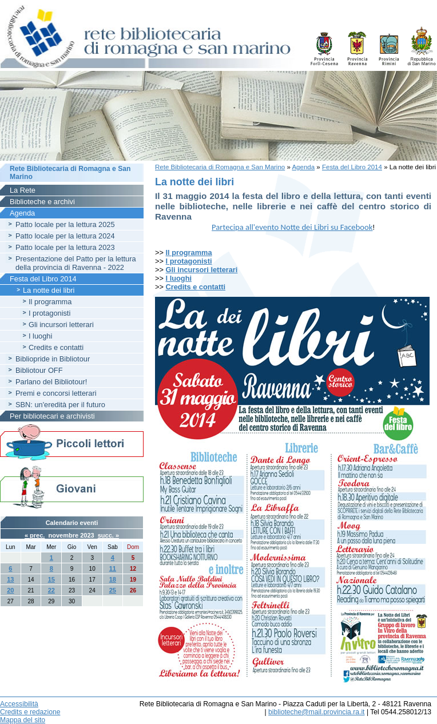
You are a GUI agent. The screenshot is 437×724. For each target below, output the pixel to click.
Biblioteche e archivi (42, 201)
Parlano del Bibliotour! (51, 381)
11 (112, 568)
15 (51, 579)
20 (10, 590)
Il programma (189, 252)
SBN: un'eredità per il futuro (60, 404)
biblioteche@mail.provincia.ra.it (316, 712)
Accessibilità (19, 704)
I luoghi (179, 278)
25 (112, 590)
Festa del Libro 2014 (352, 167)
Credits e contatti (196, 287)
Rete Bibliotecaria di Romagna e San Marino (220, 167)
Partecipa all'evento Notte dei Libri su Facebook (292, 227)
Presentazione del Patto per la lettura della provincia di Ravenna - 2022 (75, 263)
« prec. (35, 535)
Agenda (303, 167)
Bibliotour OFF (39, 370)
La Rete (22, 190)
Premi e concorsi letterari (56, 393)
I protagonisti (49, 313)
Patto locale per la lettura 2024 (65, 236)
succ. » (108, 535)
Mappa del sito (22, 720)
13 (10, 579)
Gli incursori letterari (202, 269)
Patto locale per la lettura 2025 (65, 224)
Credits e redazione (30, 712)
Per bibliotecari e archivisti (52, 416)
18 (112, 579)
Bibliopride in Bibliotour (52, 359)
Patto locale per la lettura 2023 (65, 247)
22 (51, 590)
